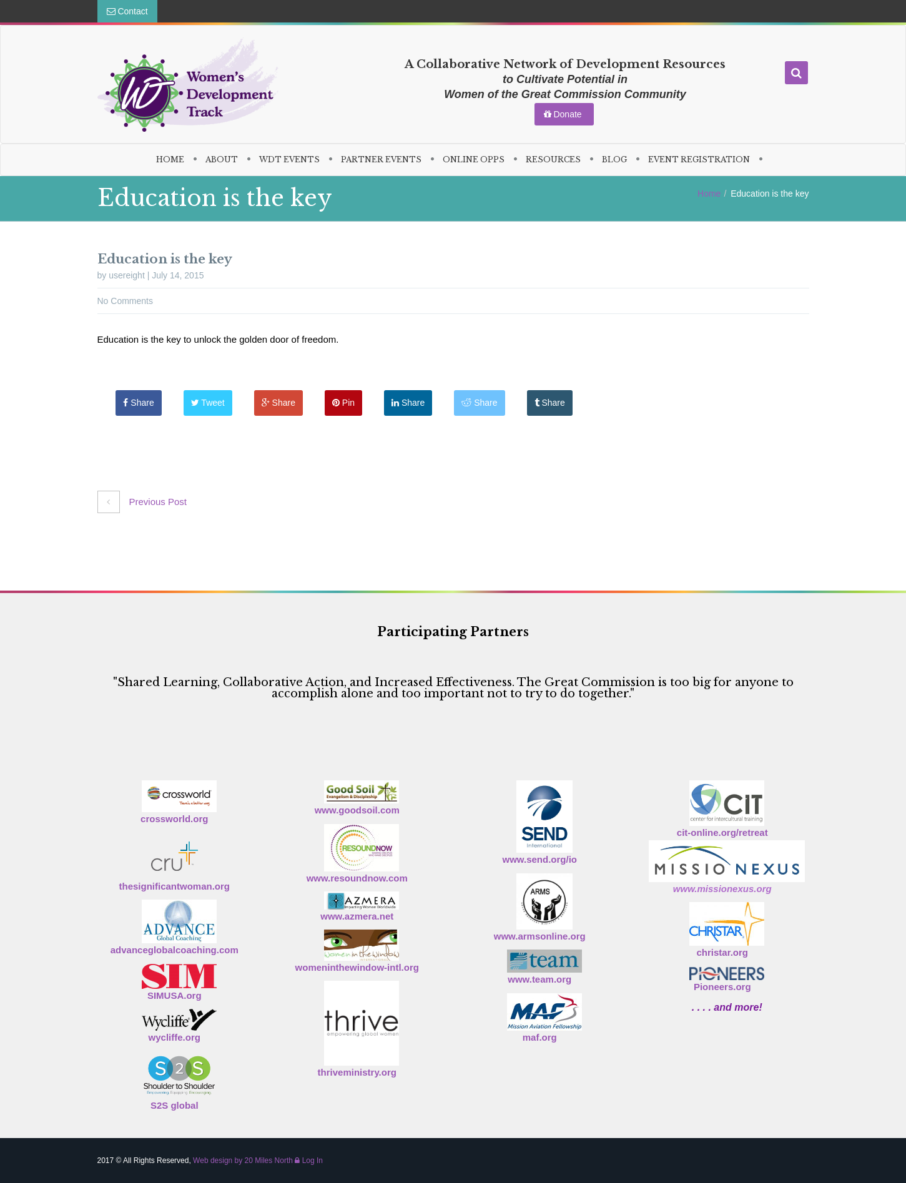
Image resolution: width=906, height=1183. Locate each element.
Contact (127, 11)
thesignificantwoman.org (174, 886)
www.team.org (539, 979)
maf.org (540, 1037)
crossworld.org (174, 818)
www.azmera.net (356, 916)
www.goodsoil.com (357, 810)
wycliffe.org (174, 1037)
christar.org (722, 952)
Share (139, 403)
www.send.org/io (540, 859)
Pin (343, 403)
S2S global (174, 1105)
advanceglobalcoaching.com (175, 950)
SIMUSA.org (174, 995)
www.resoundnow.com (357, 878)
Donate (564, 114)
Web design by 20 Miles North (243, 1160)
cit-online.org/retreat (722, 832)
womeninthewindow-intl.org (357, 967)
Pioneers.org (722, 986)
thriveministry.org (357, 1072)
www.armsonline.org (540, 936)
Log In (309, 1160)
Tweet (208, 403)
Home (709, 194)
